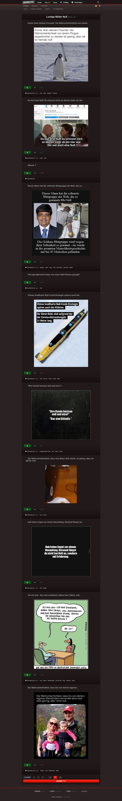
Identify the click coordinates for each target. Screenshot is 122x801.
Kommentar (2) (30, 515)
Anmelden (26, 5)
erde (45, 93)
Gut (27, 87)
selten (71, 267)
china (50, 378)
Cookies (53, 796)
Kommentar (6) (30, 680)
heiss (56, 451)
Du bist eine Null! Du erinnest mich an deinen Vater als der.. (55, 100)
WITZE (25, 9)
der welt (66, 267)
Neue (55, 2)
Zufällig (64, 2)
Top (47, 2)
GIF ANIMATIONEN (58, 9)
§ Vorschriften (44, 5)
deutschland (51, 680)
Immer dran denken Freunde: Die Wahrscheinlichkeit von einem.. (58, 23)
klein (57, 770)
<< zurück (27, 777)
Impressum (59, 796)
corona (45, 378)
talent (45, 680)
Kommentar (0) (30, 93)
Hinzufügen (77, 2)
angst (45, 588)
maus (45, 515)
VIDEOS (47, 9)
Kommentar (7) (30, 267)
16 (50, 777)
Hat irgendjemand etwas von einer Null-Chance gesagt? (54, 274)
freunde (55, 93)
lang (59, 378)
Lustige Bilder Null (56, 16)
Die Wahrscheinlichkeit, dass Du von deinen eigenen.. (53, 688)
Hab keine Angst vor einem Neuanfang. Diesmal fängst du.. (55, 522)
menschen (59, 267)
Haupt (40, 2)
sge (51, 267)
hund (61, 451)
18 (60, 777)
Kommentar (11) (30, 770)
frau (64, 680)
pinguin (49, 93)
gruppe (42, 267)
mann (46, 267)
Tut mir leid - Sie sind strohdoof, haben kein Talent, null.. (54, 595)
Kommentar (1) (30, 378)
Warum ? (32, 165)
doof (73, 680)
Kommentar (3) (30, 288)
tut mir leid (58, 680)
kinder (42, 770)
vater (41, 158)
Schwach (35, 87)
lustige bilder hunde (45, 451)
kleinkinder (52, 770)
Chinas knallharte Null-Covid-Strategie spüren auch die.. (54, 295)
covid (54, 378)
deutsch (69, 680)
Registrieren (35, 5)
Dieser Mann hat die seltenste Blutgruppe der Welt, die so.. (55, 186)
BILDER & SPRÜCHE (36, 9)
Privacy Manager (67, 796)
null (41, 93)
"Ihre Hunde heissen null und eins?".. (45, 386)
